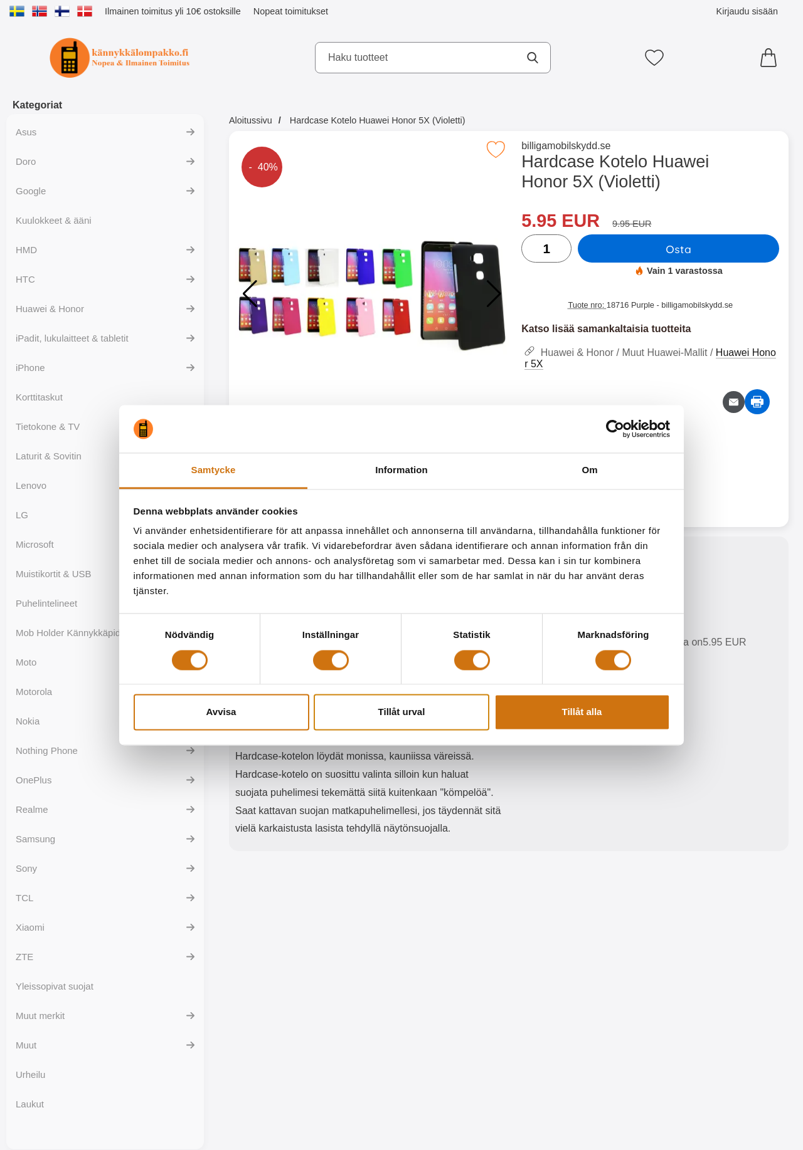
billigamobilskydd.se (565, 145)
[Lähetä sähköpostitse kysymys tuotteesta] (734, 402)
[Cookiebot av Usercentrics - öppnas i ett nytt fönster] (615, 428)
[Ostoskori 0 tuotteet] (771, 57)
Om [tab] (589, 470)
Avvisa (221, 712)
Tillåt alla (582, 712)
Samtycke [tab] (213, 470)
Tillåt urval (401, 712)
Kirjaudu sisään (747, 11)
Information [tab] (401, 470)
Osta (678, 249)
